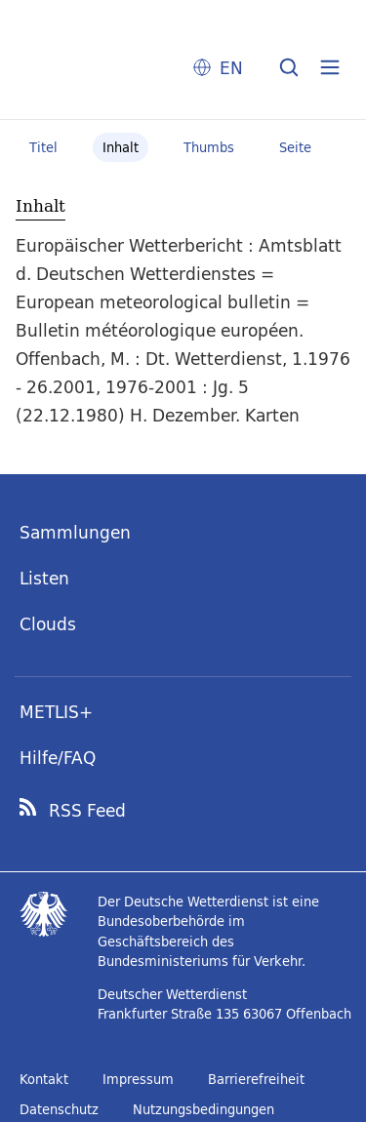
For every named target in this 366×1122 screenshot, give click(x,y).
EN (231, 68)
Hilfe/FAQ (58, 757)
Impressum (138, 1079)
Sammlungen (75, 532)
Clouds (48, 624)
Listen (44, 578)
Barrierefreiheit (256, 1079)
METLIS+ (56, 712)
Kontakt (44, 1079)
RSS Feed (87, 811)
